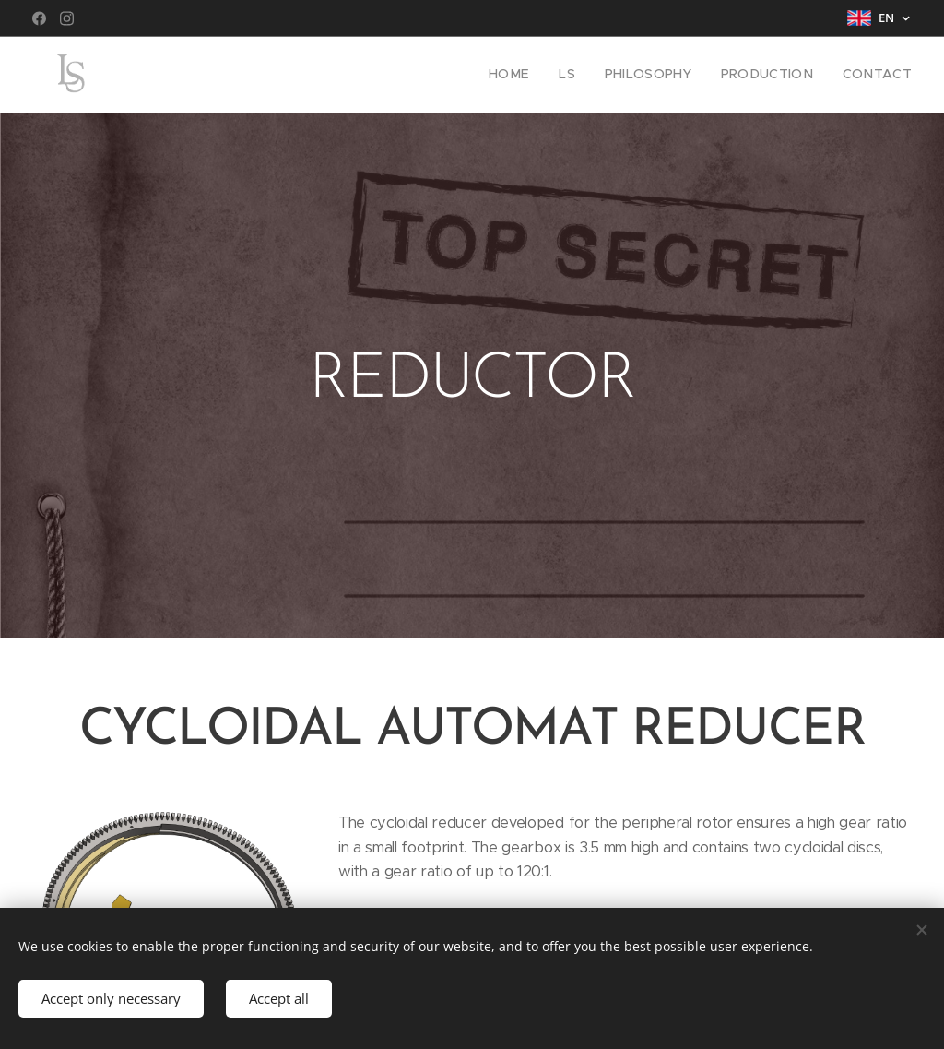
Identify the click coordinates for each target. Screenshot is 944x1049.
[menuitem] (537, 75)
